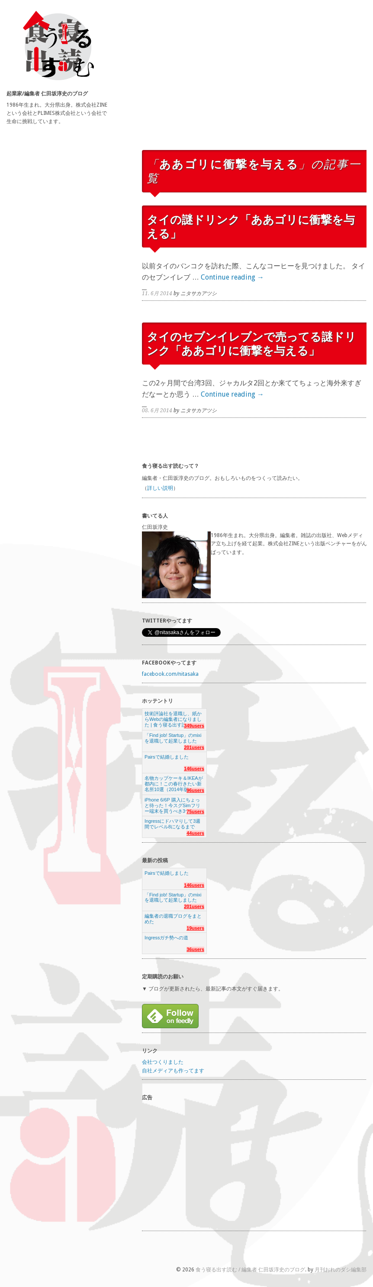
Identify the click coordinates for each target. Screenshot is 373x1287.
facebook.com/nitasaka (170, 674)
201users (194, 747)
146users (194, 768)
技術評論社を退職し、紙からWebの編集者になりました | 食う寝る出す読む (173, 717)
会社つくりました (162, 1062)
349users (194, 725)
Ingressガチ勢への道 (166, 937)
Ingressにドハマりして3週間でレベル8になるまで (172, 823)
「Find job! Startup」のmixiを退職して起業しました (173, 738)
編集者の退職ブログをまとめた (173, 918)
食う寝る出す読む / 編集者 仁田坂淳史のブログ (250, 1270)
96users (195, 790)
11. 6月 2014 (157, 293)
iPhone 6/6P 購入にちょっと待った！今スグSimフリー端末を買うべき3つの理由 (174, 803)
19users (195, 928)
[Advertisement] (255, 83)
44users (195, 833)
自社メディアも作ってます (173, 1071)
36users (195, 949)
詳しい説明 (160, 488)
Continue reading (232, 277)
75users (195, 811)
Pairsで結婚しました (167, 756)
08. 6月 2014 (157, 410)
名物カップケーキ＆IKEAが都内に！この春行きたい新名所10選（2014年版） (174, 781)
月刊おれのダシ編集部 (341, 1270)
